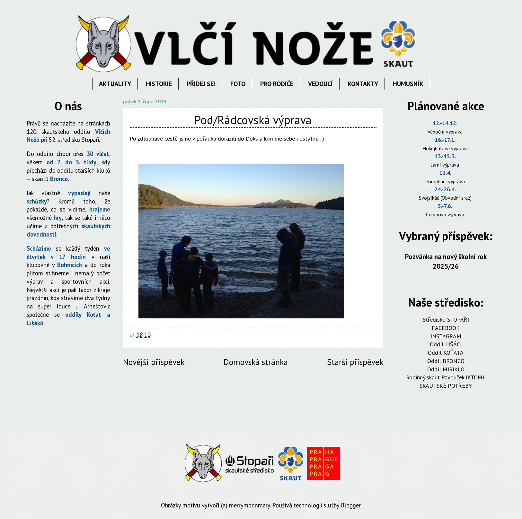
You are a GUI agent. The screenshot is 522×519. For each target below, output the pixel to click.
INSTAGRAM (445, 336)
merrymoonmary (249, 505)
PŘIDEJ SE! (201, 84)
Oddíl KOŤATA (446, 352)
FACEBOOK (446, 328)
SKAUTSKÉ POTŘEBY (446, 385)
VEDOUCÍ (320, 84)
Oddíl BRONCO (445, 361)
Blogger (350, 505)
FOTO (237, 84)
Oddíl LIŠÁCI (446, 344)
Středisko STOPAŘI (446, 319)
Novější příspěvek (153, 362)
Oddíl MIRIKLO (445, 369)
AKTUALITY (115, 84)
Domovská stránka (256, 362)
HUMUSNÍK (408, 84)
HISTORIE (159, 84)
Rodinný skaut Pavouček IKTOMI (446, 377)
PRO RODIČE (276, 84)
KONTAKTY (363, 84)
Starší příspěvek (355, 362)
